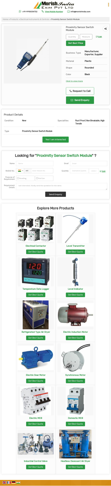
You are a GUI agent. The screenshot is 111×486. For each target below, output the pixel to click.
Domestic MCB (75, 418)
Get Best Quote (35, 252)
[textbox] (86, 36)
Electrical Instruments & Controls (34, 19)
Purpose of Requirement (9, 178)
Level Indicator (75, 289)
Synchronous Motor (75, 375)
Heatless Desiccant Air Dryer (75, 461)
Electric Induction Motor (75, 332)
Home (5, 19)
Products (14, 19)
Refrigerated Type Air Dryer (36, 332)
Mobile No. (10, 171)
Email (66, 163)
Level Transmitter (75, 246)
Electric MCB (35, 418)
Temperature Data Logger (35, 289)
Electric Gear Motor (35, 375)
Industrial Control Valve (35, 461)
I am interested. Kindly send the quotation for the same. (61, 186)
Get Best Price (75, 43)
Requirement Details (9, 186)
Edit (99, 37)
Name (12, 163)
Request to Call (80, 91)
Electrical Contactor (36, 246)
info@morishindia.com (80, 12)
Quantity (65, 171)
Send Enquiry (80, 100)
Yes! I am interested (55, 139)
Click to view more (74, 81)
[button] (54, 12)
